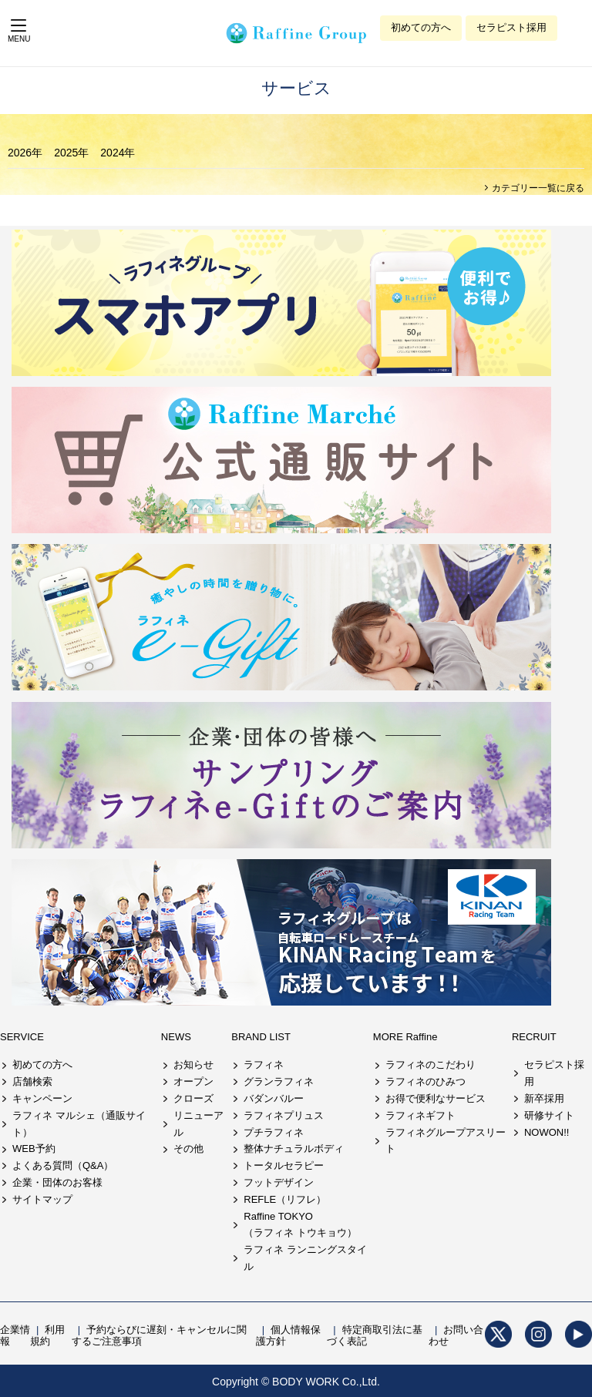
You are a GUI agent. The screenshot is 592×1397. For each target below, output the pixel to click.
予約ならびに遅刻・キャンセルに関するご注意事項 (159, 1335)
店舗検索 (32, 1081)
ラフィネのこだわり (430, 1064)
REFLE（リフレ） (285, 1199)
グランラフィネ (279, 1081)
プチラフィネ (274, 1132)
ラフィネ (264, 1064)
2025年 (71, 152)
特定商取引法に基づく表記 (374, 1335)
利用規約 (47, 1335)
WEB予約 (34, 1148)
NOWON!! (547, 1132)
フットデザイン (279, 1182)
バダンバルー (274, 1098)
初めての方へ (421, 27)
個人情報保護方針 (288, 1335)
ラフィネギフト (420, 1115)
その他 (188, 1148)
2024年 (117, 152)
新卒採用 (544, 1098)
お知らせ (193, 1064)
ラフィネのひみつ (425, 1081)
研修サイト (549, 1115)
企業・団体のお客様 (57, 1182)
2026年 (25, 152)
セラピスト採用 (511, 27)
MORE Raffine (405, 1037)
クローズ (193, 1098)
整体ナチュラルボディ (294, 1148)
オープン (193, 1081)
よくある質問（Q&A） (62, 1165)
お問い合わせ (456, 1335)
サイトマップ (42, 1199)
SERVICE (22, 1037)
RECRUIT (534, 1037)
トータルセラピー (284, 1165)
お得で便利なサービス (435, 1098)
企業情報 (15, 1335)
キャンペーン (42, 1098)
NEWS (176, 1037)
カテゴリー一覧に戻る (536, 188)
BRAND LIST (261, 1037)
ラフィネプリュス (284, 1115)
